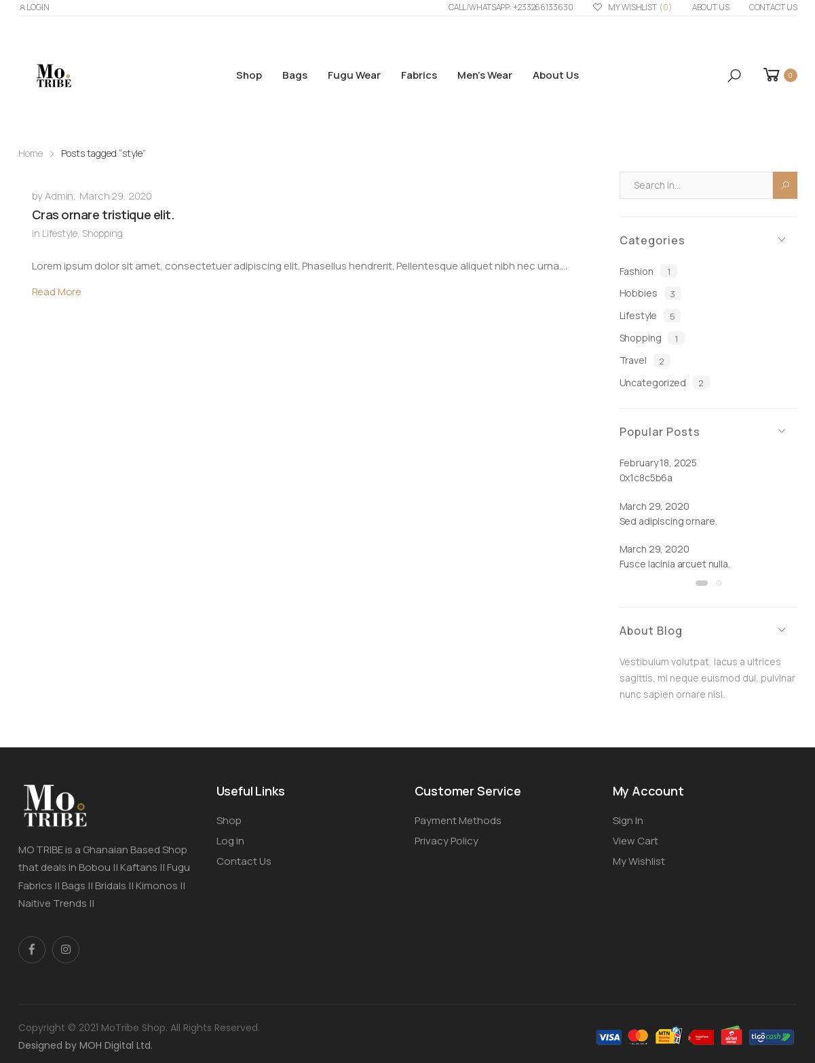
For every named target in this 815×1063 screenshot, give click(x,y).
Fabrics (419, 75)
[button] (734, 75)
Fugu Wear (354, 75)
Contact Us (773, 7)
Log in (230, 841)
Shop (249, 75)
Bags (294, 75)
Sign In (628, 820)
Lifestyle (59, 233)
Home (30, 153)
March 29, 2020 (115, 196)
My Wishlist (632, 8)
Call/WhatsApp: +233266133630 (511, 7)
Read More (57, 291)
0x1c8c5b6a (646, 477)
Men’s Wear (484, 75)
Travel (645, 360)
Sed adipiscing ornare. (668, 521)
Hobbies (650, 293)
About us (710, 7)
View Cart (635, 841)
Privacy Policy (446, 841)
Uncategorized (665, 382)
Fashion (648, 271)
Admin (59, 196)
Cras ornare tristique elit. (103, 214)
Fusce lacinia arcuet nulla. (675, 563)
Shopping (102, 233)
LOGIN (34, 7)
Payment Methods (458, 820)
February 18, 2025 (659, 462)
